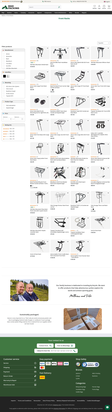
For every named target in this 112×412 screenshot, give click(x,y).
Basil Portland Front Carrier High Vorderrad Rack (60, 86)
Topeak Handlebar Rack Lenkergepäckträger (78, 233)
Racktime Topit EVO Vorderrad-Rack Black (80, 111)
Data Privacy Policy (49, 400)
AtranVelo (9, 56)
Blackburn (9, 61)
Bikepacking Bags (81, 387)
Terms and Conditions (25, 400)
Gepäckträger (10, 108)
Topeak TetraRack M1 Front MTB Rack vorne (100, 111)
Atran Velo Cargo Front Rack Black (38, 86)
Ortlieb (78, 376)
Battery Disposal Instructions (66, 400)
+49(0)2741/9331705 (56, 351)
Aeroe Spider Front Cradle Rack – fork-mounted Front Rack (60, 254)
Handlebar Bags (80, 389)
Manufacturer (9, 50)
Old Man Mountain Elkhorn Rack (100, 62)
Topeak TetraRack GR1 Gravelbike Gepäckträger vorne (59, 231)
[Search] (59, 7)
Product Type (9, 101)
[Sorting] (103, 43)
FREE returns (46, 1)
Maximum (19, 118)
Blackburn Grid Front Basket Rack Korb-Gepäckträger (58, 182)
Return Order (19, 376)
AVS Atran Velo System (12, 86)
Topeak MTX (9, 96)
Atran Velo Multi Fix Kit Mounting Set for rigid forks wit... (39, 111)
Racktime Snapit (10, 91)
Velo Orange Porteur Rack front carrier (59, 206)
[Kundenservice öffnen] (107, 407)
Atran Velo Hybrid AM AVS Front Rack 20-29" (80, 63)
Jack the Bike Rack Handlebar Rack (59, 63)
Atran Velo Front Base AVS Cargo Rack (39, 135)
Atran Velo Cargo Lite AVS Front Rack (59, 135)
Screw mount (10, 93)
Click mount (9, 89)
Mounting (8, 82)
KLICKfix (8, 66)
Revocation (37, 400)
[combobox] (42, 7)
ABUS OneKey (96, 373)
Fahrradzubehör (11, 105)
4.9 (12, 2)
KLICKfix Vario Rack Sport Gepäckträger (78, 182)
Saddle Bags (79, 392)
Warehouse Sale (19, 385)
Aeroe (8, 54)
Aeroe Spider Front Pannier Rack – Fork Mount (80, 256)
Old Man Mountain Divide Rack (39, 64)
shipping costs (57, 405)
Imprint (13, 400)
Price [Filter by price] (6, 113)
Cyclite (78, 378)
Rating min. (8, 125)
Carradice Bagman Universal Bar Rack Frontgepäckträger (100, 182)
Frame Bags (95, 389)
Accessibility (81, 400)
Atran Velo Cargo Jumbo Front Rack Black (39, 159)
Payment (19, 372)
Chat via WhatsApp (65, 346)
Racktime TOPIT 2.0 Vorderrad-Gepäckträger (80, 206)
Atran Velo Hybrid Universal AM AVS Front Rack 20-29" (100, 159)
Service (19, 363)
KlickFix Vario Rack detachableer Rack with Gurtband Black (59, 159)
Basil (7, 59)
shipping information (59, 408)
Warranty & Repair (19, 380)
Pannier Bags (96, 387)
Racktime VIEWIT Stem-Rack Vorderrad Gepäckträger (58, 111)
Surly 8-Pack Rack (96, 230)
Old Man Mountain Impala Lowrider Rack (38, 231)
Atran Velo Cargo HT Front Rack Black (80, 86)
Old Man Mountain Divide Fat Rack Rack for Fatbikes (79, 159)
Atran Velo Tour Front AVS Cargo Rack (100, 86)
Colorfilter (8, 72)
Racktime (95, 376)
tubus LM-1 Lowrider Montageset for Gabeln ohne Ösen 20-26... (99, 134)
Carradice (9, 63)
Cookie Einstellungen (93, 400)
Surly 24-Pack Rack (35, 254)
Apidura (78, 373)
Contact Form (45, 346)
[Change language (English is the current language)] (107, 1)
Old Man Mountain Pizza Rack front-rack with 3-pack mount (39, 210)
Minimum (7, 118)
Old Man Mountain (11, 68)
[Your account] (99, 6)
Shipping (19, 367)
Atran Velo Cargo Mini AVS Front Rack (80, 135)
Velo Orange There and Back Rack (99, 206)
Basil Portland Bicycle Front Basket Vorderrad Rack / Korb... (39, 182)
